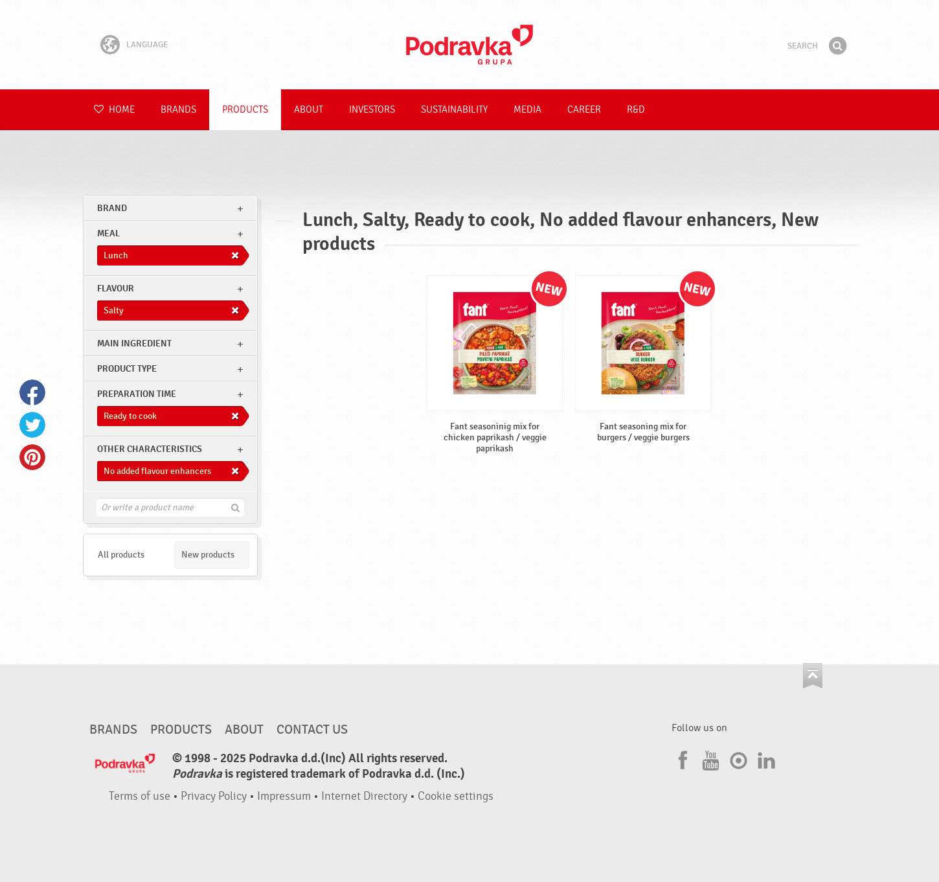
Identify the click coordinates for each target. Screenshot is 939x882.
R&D (636, 109)
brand (112, 208)
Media (527, 109)
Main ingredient (134, 343)
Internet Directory (364, 796)
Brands (178, 109)
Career (584, 109)
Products (245, 109)
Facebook (32, 392)
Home (114, 109)
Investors (372, 109)
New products (207, 554)
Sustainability (454, 109)
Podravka (469, 44)
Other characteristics (149, 449)
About (308, 109)
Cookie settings (455, 796)
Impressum (284, 796)
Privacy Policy (214, 796)
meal (108, 233)
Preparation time (136, 394)
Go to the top (812, 675)
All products (121, 554)
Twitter (32, 425)
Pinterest (32, 457)
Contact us (312, 730)
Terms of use (139, 796)
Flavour (115, 288)
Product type (127, 368)
